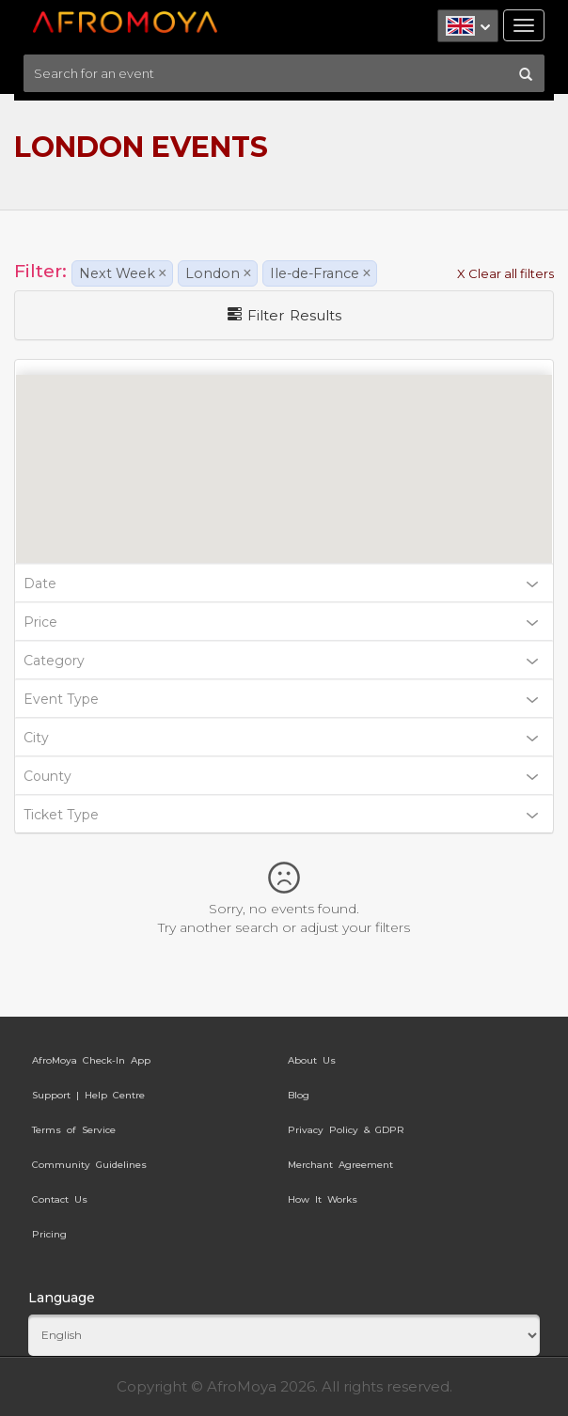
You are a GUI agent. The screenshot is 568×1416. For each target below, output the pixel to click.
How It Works (322, 1199)
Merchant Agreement (340, 1165)
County (281, 776)
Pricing (49, 1234)
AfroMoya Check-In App (91, 1060)
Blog (298, 1095)
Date (281, 583)
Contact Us (59, 1199)
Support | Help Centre (88, 1095)
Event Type (281, 699)
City (281, 737)
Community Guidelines (89, 1165)
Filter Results (284, 315)
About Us (312, 1060)
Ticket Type (281, 814)
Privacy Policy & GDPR (346, 1130)
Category (281, 660)
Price (281, 622)
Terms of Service (74, 1130)
